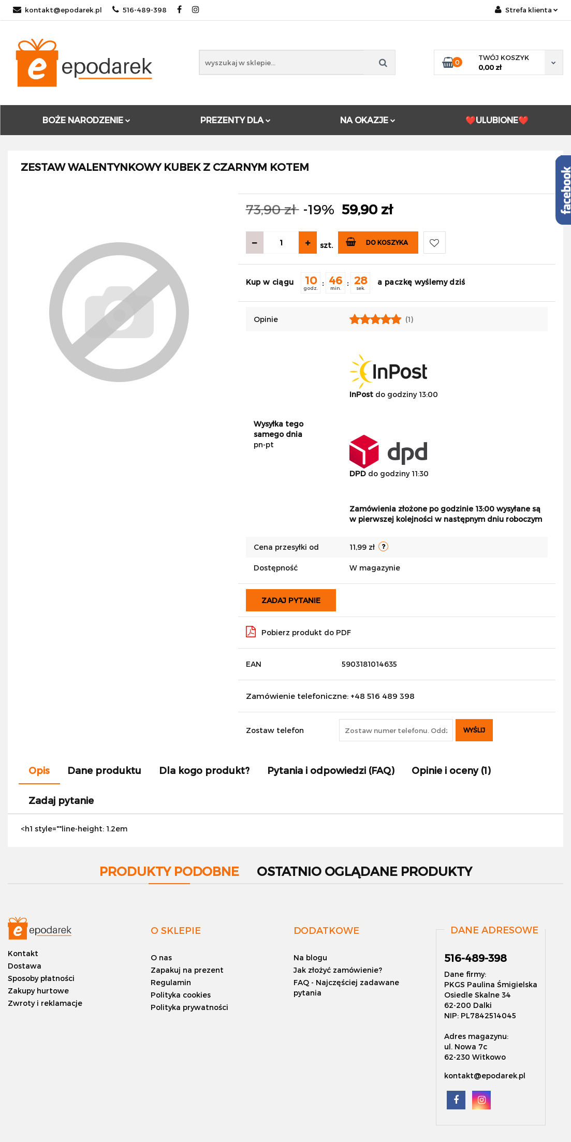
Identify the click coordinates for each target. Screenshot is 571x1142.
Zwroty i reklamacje (45, 1003)
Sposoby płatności (41, 978)
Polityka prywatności (189, 1007)
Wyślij (474, 730)
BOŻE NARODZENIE (86, 120)
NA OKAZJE (368, 120)
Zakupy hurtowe (38, 990)
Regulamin (171, 982)
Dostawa (24, 965)
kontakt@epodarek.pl (57, 10)
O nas (161, 957)
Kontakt (23, 953)
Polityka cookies (181, 994)
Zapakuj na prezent (187, 969)
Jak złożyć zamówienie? (338, 969)
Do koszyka (377, 241)
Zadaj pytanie (290, 600)
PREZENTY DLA (235, 120)
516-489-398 (139, 10)
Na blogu (310, 957)
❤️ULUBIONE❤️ (497, 120)
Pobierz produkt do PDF (298, 631)
